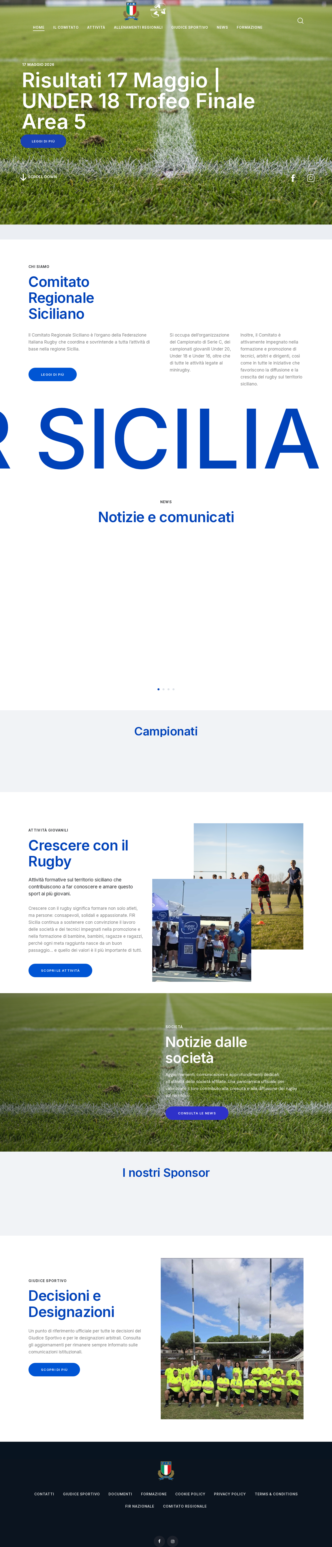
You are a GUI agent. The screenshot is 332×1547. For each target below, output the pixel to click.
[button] (159, 689)
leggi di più (43, 141)
